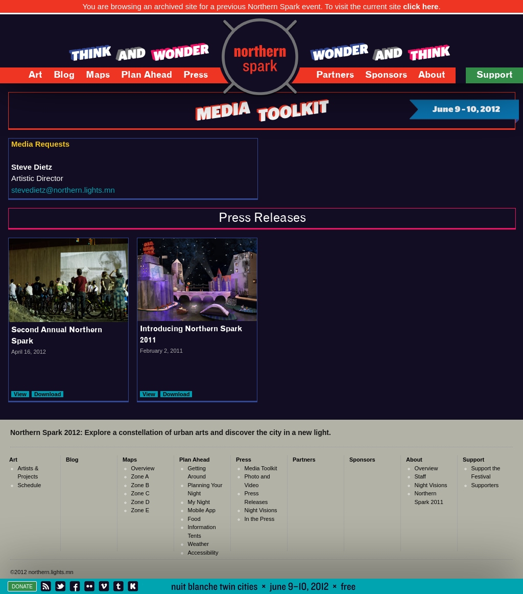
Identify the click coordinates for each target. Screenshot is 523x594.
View (20, 394)
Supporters (485, 485)
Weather (198, 544)
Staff (420, 476)
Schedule (29, 485)
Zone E (140, 510)
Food (194, 519)
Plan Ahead (141, 77)
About (426, 77)
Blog (64, 75)
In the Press (260, 519)
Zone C (140, 493)
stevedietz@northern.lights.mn (63, 190)
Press (190, 77)
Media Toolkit (261, 468)
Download (47, 394)
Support (491, 77)
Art (30, 77)
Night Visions (261, 510)
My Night (199, 502)
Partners (335, 75)
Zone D (140, 502)
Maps (92, 77)
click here (420, 6)
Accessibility (203, 553)
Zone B (140, 485)
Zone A (140, 476)
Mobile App (202, 510)
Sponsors (386, 75)
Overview (143, 468)
